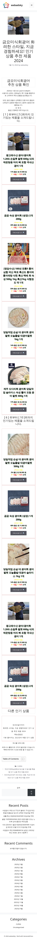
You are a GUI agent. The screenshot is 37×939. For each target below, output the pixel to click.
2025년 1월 (18, 871)
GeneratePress (28, 936)
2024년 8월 (18, 874)
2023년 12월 (18, 899)
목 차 (19, 108)
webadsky (17, 5)
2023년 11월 (18, 902)
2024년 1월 (18, 896)
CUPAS (19, 766)
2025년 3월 (18, 864)
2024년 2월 (18, 893)
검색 (18, 788)
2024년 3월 (18, 890)
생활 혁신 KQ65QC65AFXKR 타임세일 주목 (18, 816)
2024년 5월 (18, 883)
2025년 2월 (18, 867)
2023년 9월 (18, 909)
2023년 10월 (18, 905)
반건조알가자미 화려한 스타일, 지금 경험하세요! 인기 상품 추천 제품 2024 (18, 728)
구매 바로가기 (18, 179)
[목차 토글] (22, 759)
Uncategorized (18, 927)
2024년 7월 (18, 877)
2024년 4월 (18, 886)
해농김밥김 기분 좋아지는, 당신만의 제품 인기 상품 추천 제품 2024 (18, 738)
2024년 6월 (18, 880)
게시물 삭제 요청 (18, 743)
